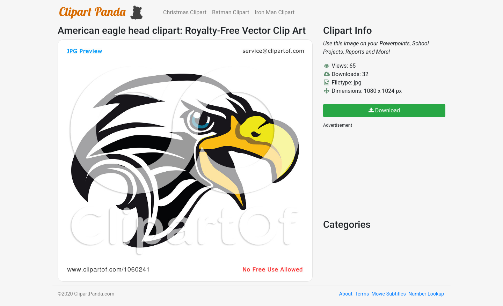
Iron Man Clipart (274, 12)
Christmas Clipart (184, 12)
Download (384, 110)
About (345, 294)
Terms (362, 294)
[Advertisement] (375, 172)
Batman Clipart (230, 12)
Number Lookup (426, 294)
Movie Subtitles (388, 294)
